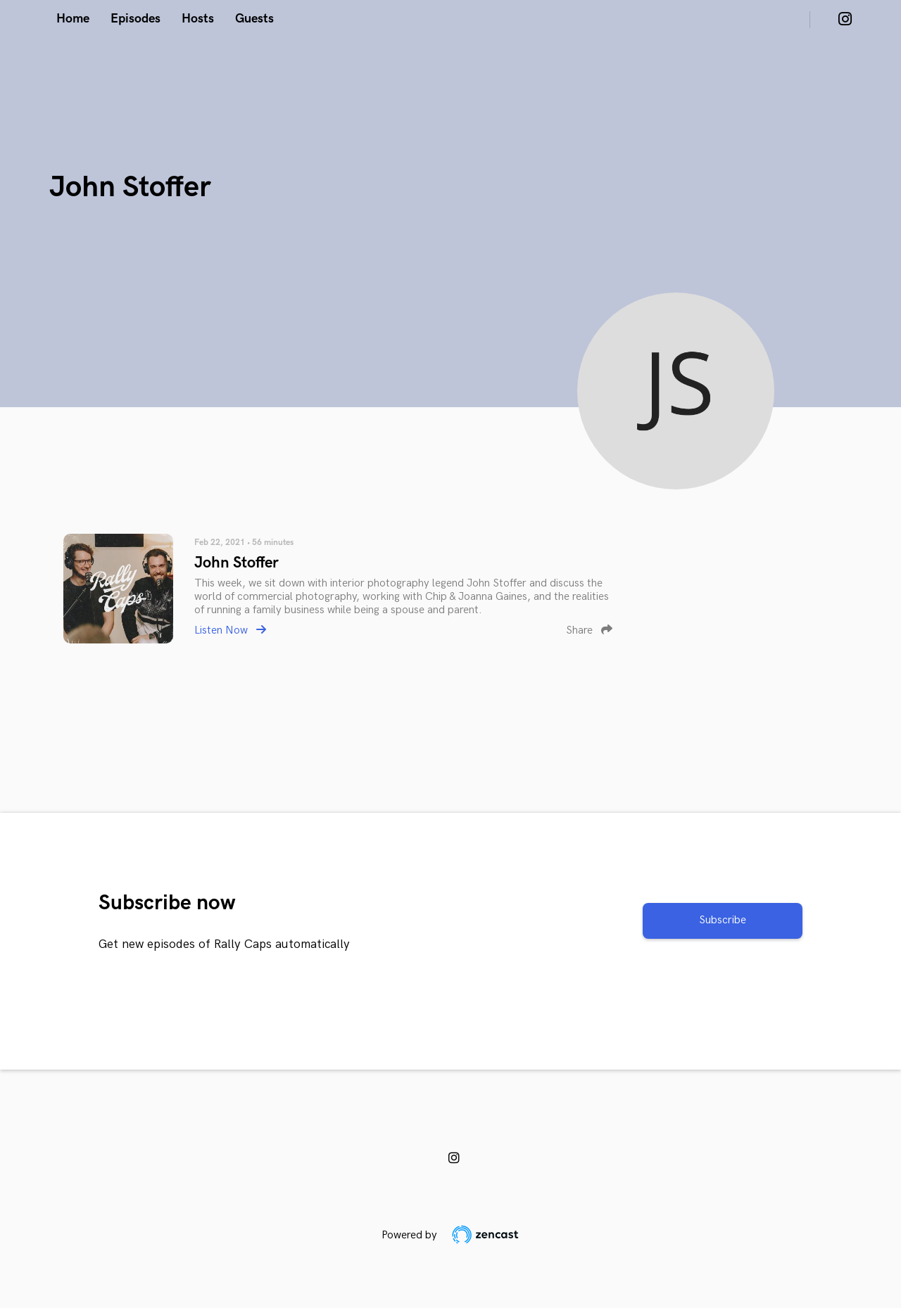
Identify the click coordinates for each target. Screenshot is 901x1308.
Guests (254, 18)
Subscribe (722, 920)
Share (589, 630)
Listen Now (230, 630)
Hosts (198, 18)
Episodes (135, 18)
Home (72, 18)
